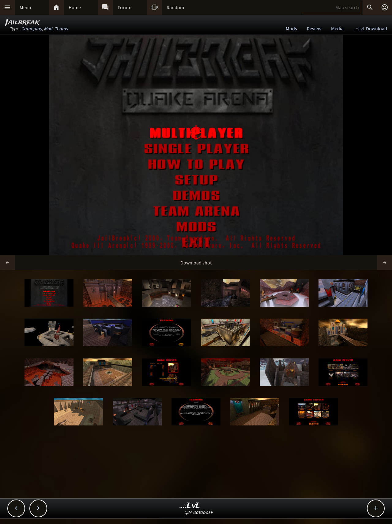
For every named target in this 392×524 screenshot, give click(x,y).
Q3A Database (198, 512)
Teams (61, 28)
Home (75, 7)
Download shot (196, 263)
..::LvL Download (370, 28)
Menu (25, 7)
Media (337, 28)
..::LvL (190, 505)
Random (175, 7)
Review (314, 28)
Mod (48, 28)
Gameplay (31, 28)
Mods (291, 28)
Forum (124, 7)
